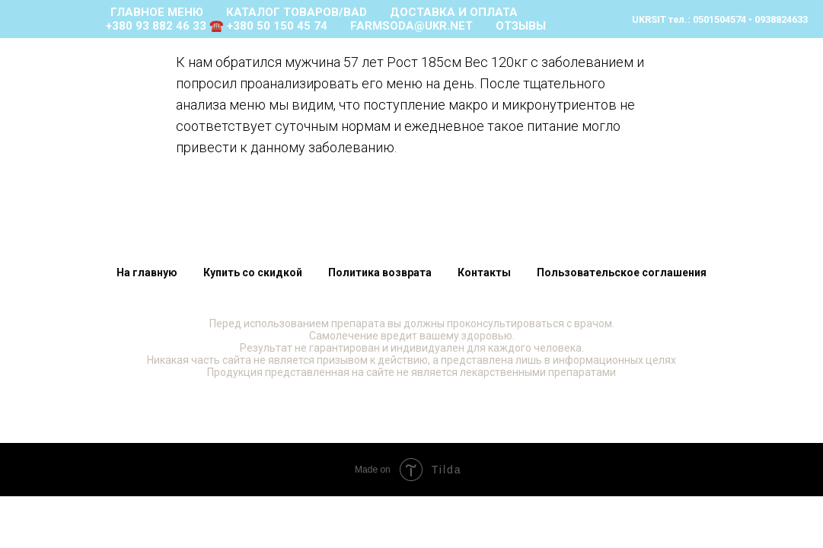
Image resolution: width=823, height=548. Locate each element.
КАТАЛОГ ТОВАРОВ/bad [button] (296, 12)
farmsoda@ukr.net (411, 26)
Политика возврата (380, 272)
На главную (146, 272)
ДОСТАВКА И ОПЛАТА (454, 12)
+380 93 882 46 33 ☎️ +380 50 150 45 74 (216, 26)
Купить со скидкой (252, 272)
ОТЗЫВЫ (521, 26)
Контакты (484, 272)
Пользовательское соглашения (622, 272)
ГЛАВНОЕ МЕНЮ (156, 12)
